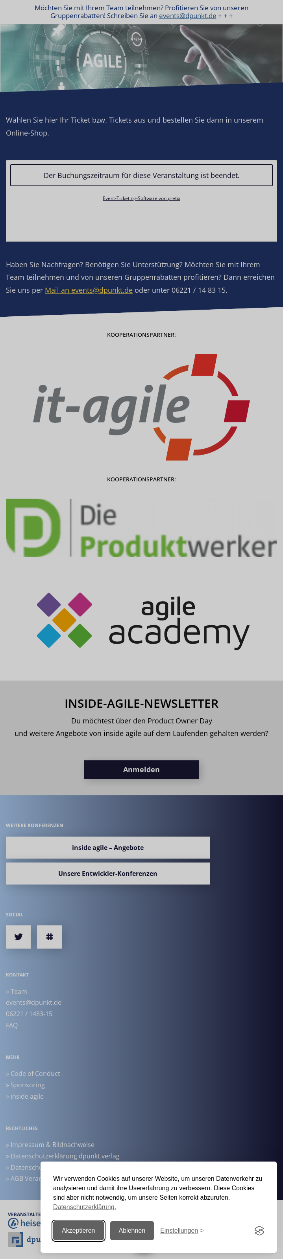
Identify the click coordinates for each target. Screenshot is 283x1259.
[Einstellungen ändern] (181, 1231)
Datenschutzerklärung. (84, 1207)
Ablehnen (132, 1230)
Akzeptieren (78, 1230)
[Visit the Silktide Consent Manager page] (259, 1230)
